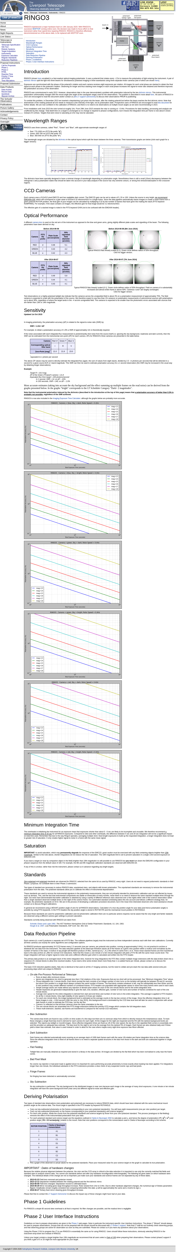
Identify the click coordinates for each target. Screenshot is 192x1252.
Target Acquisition (9, 51)
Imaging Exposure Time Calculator (66, 398)
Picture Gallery (7, 108)
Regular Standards (9, 58)
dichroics (62, 140)
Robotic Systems (8, 49)
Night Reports (6, 33)
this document (163, 103)
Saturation (30, 53)
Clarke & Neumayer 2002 (102, 1118)
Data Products (7, 87)
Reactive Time (7, 74)
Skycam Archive (8, 96)
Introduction (30, 41)
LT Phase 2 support (118, 1225)
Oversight (4, 122)
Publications (6, 104)
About (3, 26)
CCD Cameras (32, 45)
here (39, 78)
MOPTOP (36, 29)
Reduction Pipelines (9, 60)
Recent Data (7, 92)
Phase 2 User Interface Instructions (40, 62)
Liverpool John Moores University (61, 1249)
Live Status (5, 36)
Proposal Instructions (10, 63)
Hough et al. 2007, (37, 926)
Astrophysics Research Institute (34, 1249)
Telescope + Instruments (38, 12)
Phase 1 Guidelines (34, 60)
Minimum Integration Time (36, 51)
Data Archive (7, 90)
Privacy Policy (6, 118)
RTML (4, 72)
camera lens (37, 222)
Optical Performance (34, 47)
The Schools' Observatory (6, 100)
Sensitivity (30, 49)
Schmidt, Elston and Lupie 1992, (43, 924)
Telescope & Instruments (6, 41)
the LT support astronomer (85, 97)
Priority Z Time (7, 76)
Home (26, 12)
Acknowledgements (9, 111)
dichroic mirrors (30, 80)
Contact (4, 115)
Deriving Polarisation (34, 58)
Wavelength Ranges (34, 43)
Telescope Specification (11, 45)
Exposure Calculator (10, 56)
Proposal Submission (10, 83)
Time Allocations (8, 81)
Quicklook (5, 94)
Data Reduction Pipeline (35, 55)
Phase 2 (75, 1223)
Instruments (53, 12)
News (3, 29)
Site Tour (5, 47)
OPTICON (6, 78)
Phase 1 (5, 68)
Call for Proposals (9, 65)
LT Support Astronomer (57, 1194)
